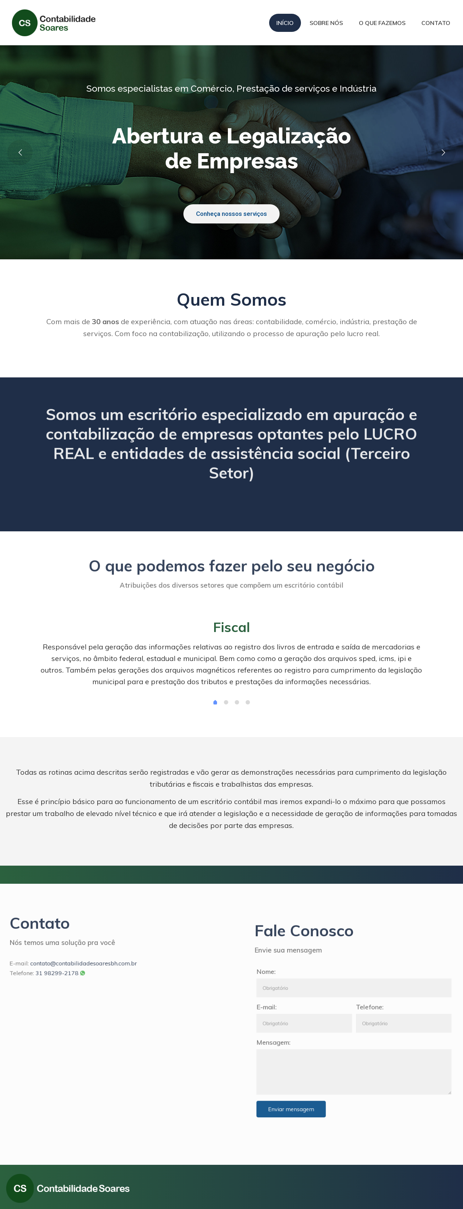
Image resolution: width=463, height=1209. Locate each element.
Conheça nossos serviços (231, 213)
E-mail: (315, 1013)
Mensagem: (319, 1033)
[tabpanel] (231, 655)
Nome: (314, 992)
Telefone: (374, 1013)
